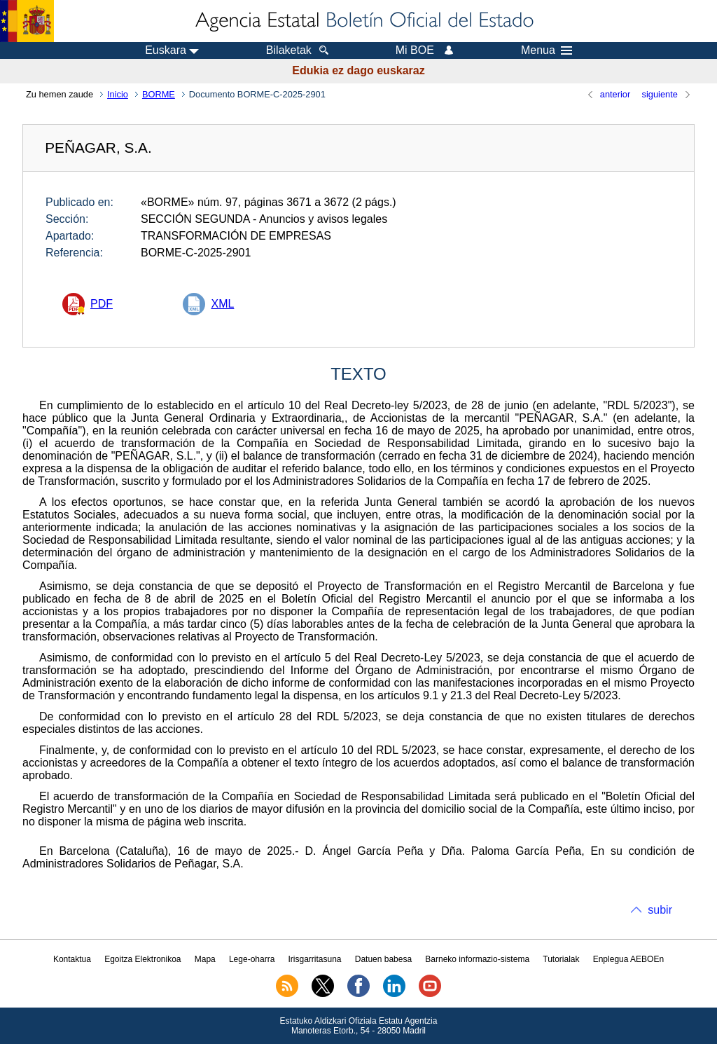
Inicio (117, 94)
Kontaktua (72, 959)
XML (222, 304)
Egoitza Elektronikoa (142, 959)
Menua (546, 50)
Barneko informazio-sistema (477, 959)
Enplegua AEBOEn (628, 959)
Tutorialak (561, 959)
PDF (101, 304)
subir (660, 910)
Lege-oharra (251, 959)
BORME (158, 94)
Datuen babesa (383, 959)
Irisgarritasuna (315, 959)
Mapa (205, 959)
